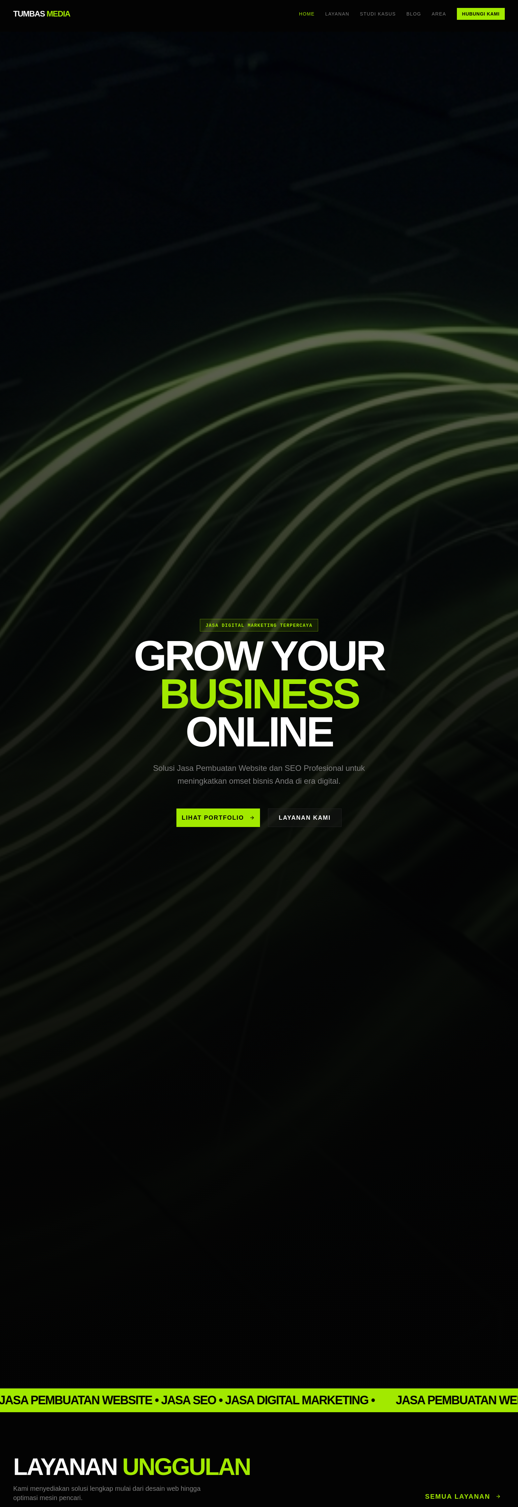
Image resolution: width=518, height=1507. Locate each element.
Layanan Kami (305, 817)
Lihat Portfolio (218, 817)
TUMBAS (41, 13)
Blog (413, 14)
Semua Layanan (463, 1496)
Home (307, 14)
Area (439, 14)
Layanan (337, 14)
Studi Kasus (378, 14)
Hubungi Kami (481, 14)
